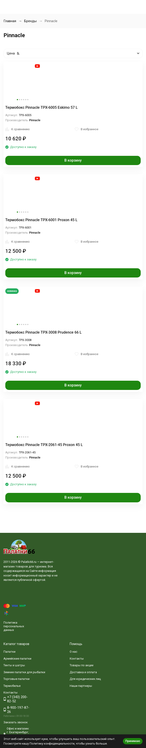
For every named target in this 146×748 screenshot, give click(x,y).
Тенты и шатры (14, 665)
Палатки (9, 651)
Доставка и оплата (83, 672)
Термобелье (12, 686)
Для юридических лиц (85, 679)
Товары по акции (81, 665)
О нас (73, 651)
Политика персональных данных (13, 626)
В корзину (73, 160)
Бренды (30, 21)
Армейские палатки (17, 658)
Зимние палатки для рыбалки (24, 672)
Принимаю (132, 741)
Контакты (77, 658)
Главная (9, 21)
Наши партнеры (81, 686)
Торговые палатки (16, 679)
